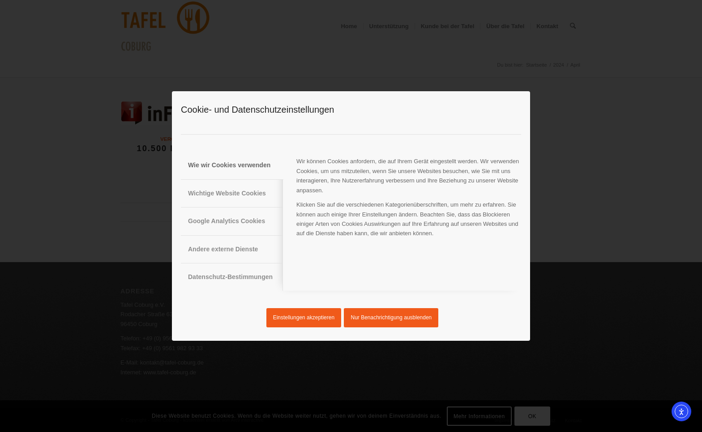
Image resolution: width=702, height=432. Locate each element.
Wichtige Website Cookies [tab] (227, 193)
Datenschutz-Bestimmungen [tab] (230, 276)
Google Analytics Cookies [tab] (226, 220)
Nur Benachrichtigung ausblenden (391, 317)
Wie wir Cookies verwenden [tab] (229, 165)
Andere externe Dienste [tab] (223, 249)
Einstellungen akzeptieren (303, 317)
